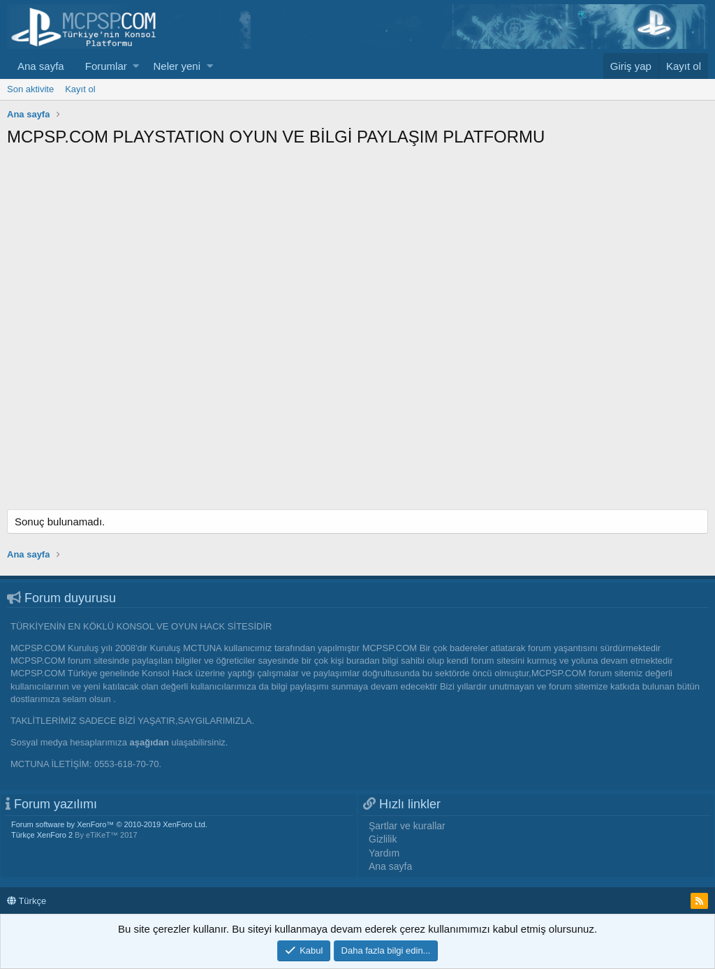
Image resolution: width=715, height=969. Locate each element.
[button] (135, 66)
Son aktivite (30, 89)
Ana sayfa (40, 66)
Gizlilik (383, 839)
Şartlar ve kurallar (407, 825)
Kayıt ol (80, 89)
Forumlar (106, 66)
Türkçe (26, 901)
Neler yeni (176, 66)
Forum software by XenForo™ (109, 824)
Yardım (384, 853)
